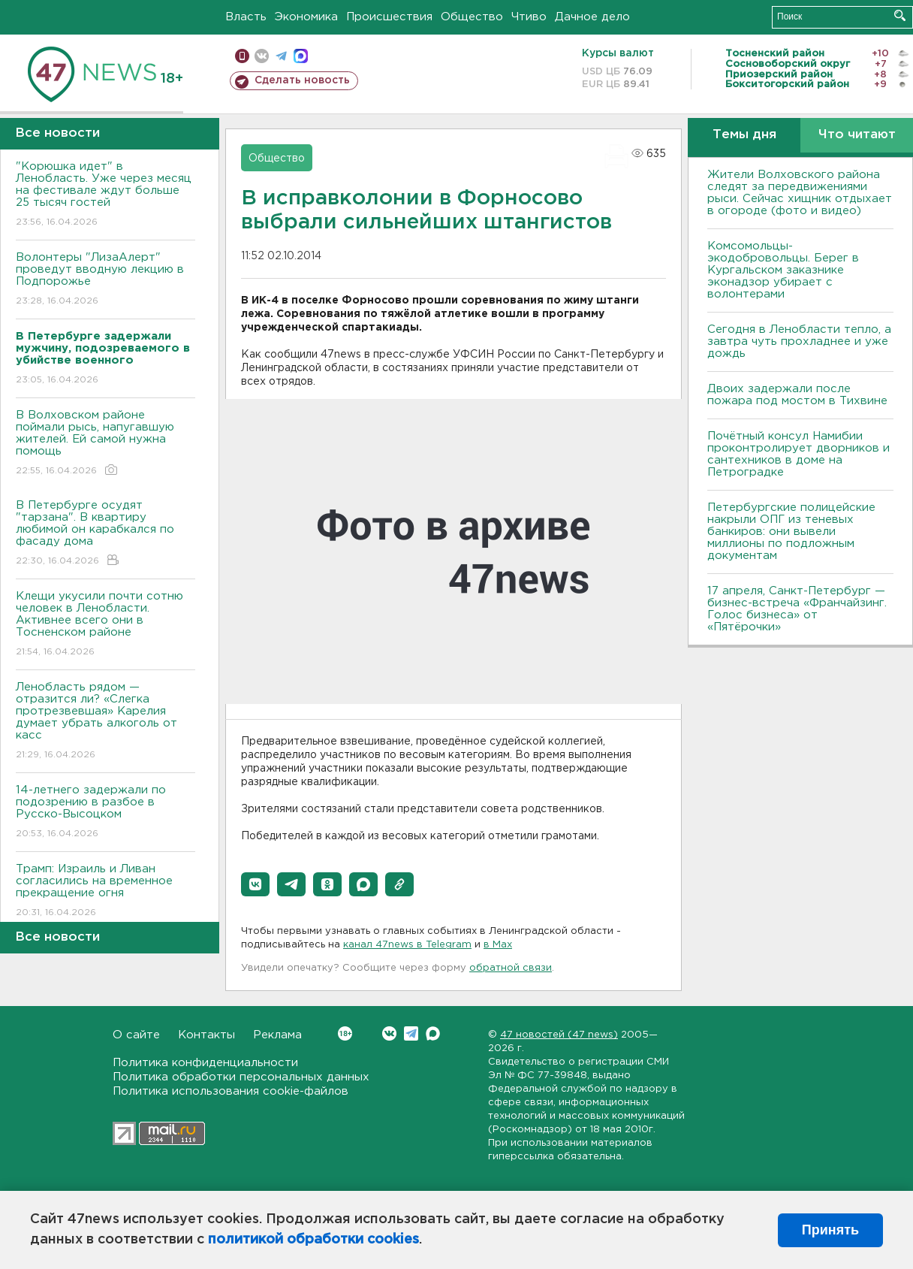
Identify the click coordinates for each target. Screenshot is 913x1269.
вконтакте (262, 56)
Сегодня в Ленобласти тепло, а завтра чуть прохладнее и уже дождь (799, 341)
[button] (255, 884)
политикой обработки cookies (313, 1240)
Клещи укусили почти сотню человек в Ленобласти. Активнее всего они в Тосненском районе (105, 624)
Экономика (306, 17)
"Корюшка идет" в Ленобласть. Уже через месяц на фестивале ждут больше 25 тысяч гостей (105, 195)
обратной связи (510, 968)
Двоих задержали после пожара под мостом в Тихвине (799, 395)
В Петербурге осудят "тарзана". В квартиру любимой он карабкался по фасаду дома (105, 533)
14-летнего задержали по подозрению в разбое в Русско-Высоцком (105, 812)
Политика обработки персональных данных (241, 1077)
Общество (472, 17)
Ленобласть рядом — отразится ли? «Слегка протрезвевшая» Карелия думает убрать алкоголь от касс (105, 721)
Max (433, 1033)
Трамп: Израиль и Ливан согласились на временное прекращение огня (105, 891)
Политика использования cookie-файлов (230, 1091)
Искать (899, 15)
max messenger (301, 56)
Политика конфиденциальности (205, 1063)
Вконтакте (345, 1033)
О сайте (136, 1035)
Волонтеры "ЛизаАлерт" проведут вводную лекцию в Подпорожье (105, 279)
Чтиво (529, 17)
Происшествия (389, 17)
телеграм (281, 56)
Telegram (411, 1033)
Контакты (206, 1035)
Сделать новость (302, 80)
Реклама (277, 1035)
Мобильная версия (242, 56)
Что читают (857, 134)
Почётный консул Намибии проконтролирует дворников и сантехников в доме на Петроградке (798, 454)
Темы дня (744, 134)
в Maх (498, 945)
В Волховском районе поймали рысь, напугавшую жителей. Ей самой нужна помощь (105, 443)
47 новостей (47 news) (559, 1035)
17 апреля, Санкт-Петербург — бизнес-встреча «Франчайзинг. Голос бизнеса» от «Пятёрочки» (797, 609)
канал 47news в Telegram (407, 945)
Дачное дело (592, 17)
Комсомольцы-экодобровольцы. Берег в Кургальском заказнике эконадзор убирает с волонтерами (783, 270)
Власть (246, 17)
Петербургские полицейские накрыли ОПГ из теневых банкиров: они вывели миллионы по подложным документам (791, 531)
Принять (830, 1229)
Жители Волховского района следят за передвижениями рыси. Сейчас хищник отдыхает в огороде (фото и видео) (799, 193)
